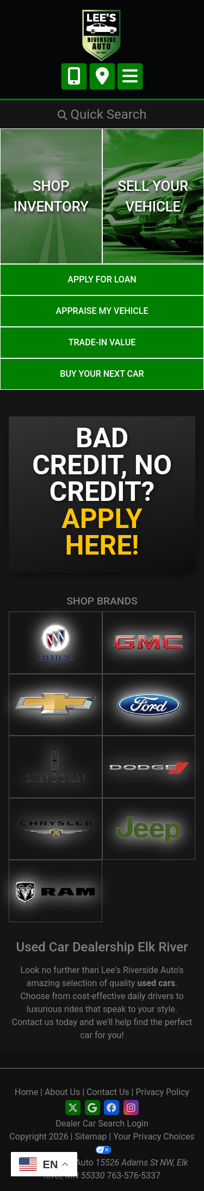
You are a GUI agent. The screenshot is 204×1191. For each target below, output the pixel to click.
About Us (62, 1092)
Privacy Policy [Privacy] (162, 1092)
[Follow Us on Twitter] (73, 1108)
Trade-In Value (102, 342)
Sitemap (91, 1136)
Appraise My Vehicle (102, 311)
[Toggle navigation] (130, 76)
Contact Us (107, 1092)
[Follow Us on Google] (92, 1108)
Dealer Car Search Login (102, 1123)
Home (26, 1092)
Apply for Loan (101, 279)
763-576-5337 (133, 1175)
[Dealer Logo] (102, 35)
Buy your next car (102, 374)
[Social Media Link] (111, 1108)
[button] (102, 114)
